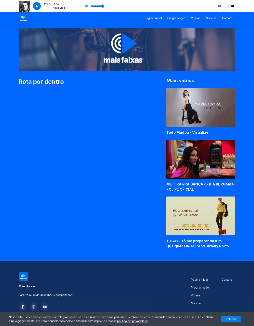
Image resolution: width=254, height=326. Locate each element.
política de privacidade (132, 321)
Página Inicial (153, 18)
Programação (176, 18)
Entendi (231, 319)
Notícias (211, 18)
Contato (227, 18)
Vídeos (195, 18)
